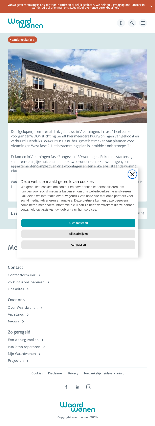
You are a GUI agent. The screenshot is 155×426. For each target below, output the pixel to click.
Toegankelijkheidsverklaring (104, 373)
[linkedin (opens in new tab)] (77, 387)
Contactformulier (22, 275)
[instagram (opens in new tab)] (89, 387)
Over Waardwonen (23, 307)
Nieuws (13, 321)
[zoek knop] (132, 23)
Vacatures (16, 314)
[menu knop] (143, 23)
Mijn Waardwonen (22, 353)
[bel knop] (121, 23)
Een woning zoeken (23, 340)
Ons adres (16, 289)
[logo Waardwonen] (25, 23)
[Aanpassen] (78, 245)
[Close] (132, 174)
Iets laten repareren (24, 347)
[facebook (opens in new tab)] (66, 387)
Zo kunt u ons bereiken (26, 282)
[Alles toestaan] (78, 223)
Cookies (37, 373)
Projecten (16, 360)
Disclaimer (55, 373)
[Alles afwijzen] (78, 234)
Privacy (73, 373)
